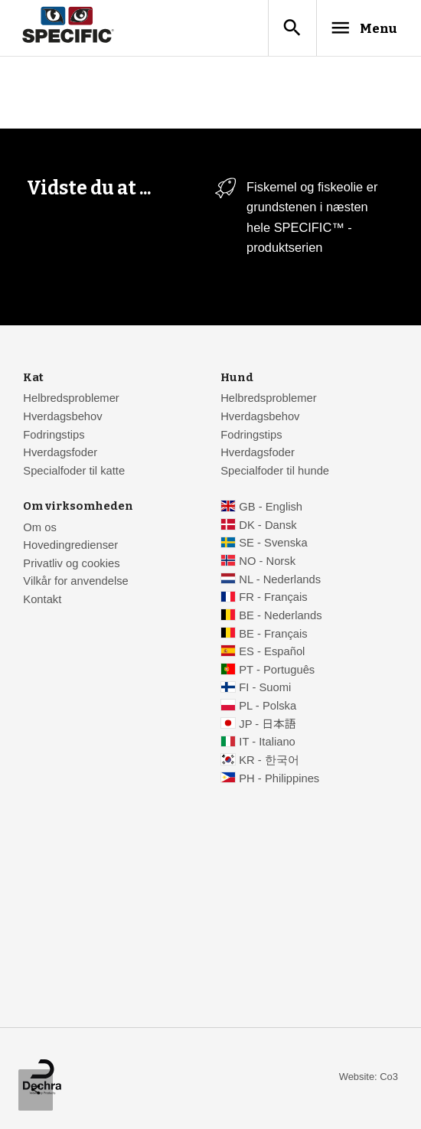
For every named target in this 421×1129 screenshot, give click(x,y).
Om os (39, 529)
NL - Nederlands (280, 581)
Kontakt (42, 601)
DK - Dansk (267, 526)
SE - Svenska (273, 544)
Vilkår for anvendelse (75, 582)
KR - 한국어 (269, 761)
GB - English (270, 508)
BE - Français (273, 635)
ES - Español (272, 653)
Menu (358, 28)
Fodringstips (53, 436)
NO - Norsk (267, 562)
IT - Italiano (267, 743)
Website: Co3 (368, 1078)
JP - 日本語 (267, 725)
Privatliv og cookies (71, 565)
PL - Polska (267, 707)
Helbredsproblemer (71, 399)
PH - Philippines (279, 780)
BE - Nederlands (280, 617)
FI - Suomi (265, 689)
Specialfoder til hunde (274, 472)
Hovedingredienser (70, 546)
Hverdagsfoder (60, 454)
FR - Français (273, 598)
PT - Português (277, 671)
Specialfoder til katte (74, 472)
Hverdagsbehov (62, 418)
